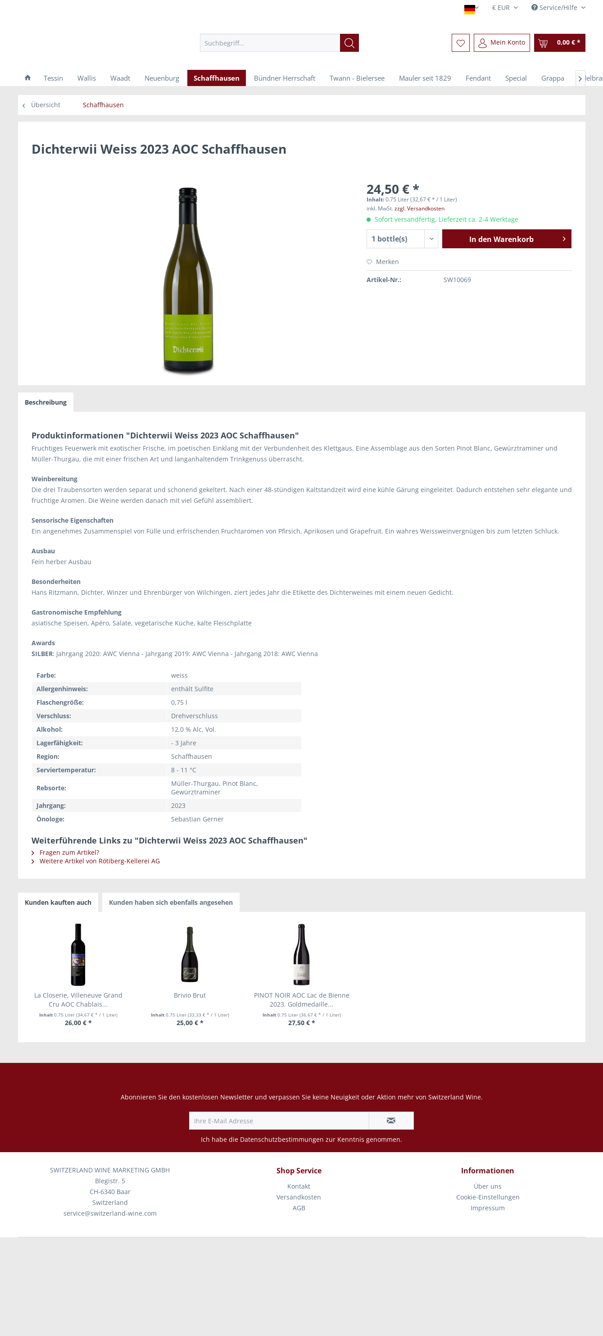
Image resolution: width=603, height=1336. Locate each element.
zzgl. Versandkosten (419, 208)
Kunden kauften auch (58, 902)
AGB (299, 1208)
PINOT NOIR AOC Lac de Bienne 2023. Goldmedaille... (301, 999)
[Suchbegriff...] (279, 43)
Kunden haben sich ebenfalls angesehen (171, 902)
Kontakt (298, 1186)
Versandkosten (299, 1197)
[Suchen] (349, 43)
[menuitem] (279, 43)
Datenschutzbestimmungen (282, 1139)
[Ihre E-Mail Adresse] (279, 1121)
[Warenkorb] (559, 43)
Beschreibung (46, 402)
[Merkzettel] (461, 43)
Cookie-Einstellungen (488, 1197)
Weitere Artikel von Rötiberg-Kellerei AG (96, 861)
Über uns (488, 1186)
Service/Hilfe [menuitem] (555, 7)
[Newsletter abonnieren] (391, 1121)
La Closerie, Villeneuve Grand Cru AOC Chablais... (78, 999)
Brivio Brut (190, 995)
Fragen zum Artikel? (65, 852)
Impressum (488, 1208)
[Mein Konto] (502, 43)
